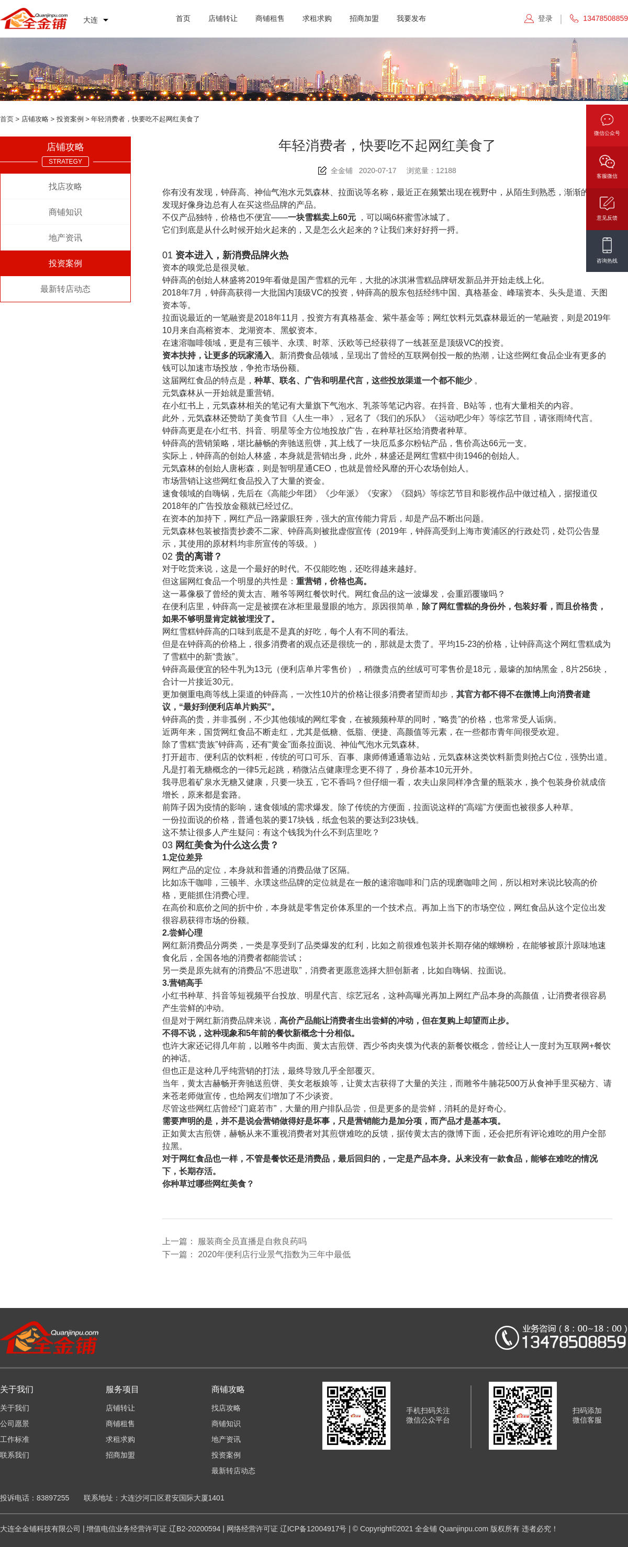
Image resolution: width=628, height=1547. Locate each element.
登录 (545, 18)
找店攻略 (65, 186)
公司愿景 (14, 1423)
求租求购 (317, 18)
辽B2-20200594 (194, 1529)
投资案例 (65, 263)
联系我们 (14, 1455)
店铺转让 (223, 18)
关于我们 (14, 1408)
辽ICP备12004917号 (313, 1529)
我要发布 (411, 18)
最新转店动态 (65, 289)
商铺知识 (65, 212)
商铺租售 (270, 18)
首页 (183, 18)
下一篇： (256, 1254)
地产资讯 (65, 237)
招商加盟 (364, 18)
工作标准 (14, 1439)
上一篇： (234, 1241)
